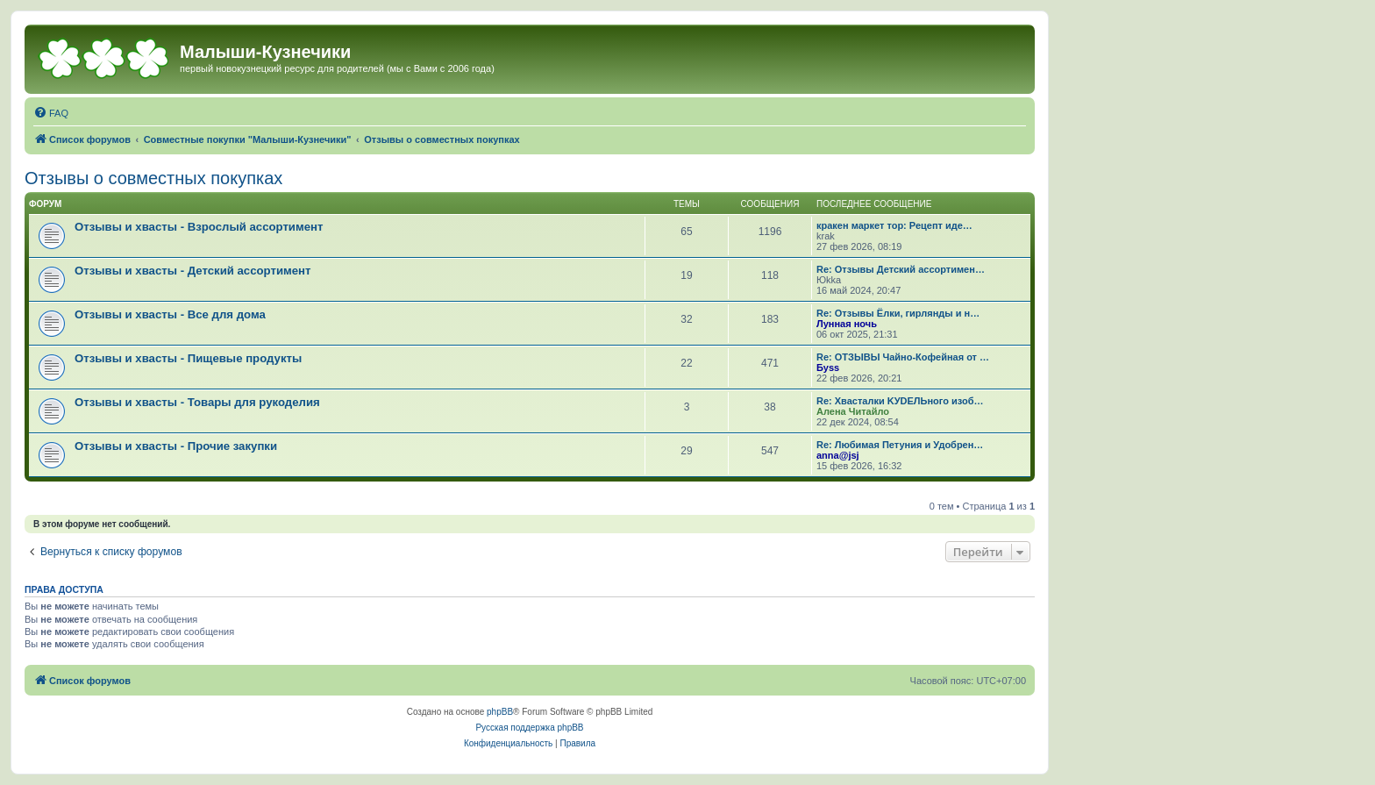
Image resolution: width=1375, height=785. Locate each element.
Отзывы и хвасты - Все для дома (170, 314)
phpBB (500, 712)
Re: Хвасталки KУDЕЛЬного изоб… (900, 401)
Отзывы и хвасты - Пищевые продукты (188, 358)
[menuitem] (50, 113)
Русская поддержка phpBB (529, 727)
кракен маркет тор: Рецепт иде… (894, 225)
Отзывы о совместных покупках (153, 178)
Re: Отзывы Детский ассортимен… (900, 269)
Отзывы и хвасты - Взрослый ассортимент (199, 226)
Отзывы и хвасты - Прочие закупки (176, 446)
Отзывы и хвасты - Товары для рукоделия (197, 402)
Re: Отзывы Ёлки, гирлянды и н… (898, 313)
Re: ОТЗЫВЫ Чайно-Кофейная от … (902, 357)
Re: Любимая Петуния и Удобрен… (899, 444)
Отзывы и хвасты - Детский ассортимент (193, 270)
